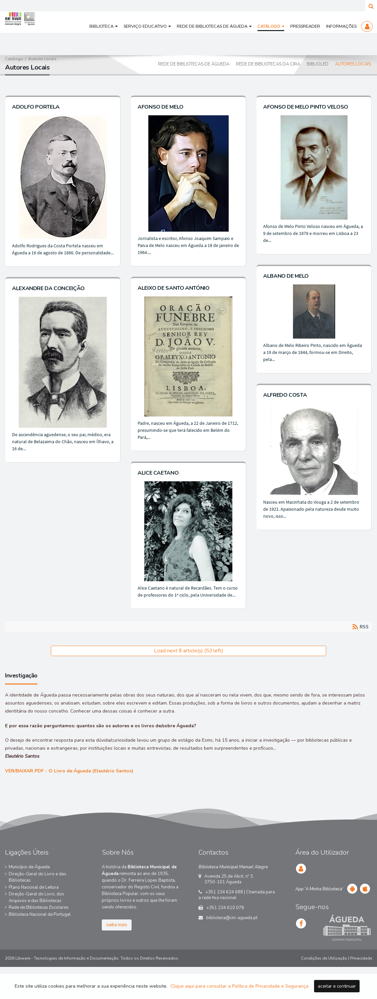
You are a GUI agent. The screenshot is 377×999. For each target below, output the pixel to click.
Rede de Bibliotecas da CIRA (268, 89)
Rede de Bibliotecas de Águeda (193, 89)
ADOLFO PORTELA (36, 131)
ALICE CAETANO (156, 497)
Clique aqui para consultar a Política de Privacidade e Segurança (239, 986)
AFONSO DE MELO (159, 131)
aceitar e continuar (337, 986)
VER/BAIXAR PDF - (69, 795)
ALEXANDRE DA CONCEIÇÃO (48, 320)
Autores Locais (353, 89)
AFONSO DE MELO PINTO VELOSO (302, 131)
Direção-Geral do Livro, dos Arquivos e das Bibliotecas (36, 922)
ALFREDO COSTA (281, 419)
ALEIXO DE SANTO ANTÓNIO (172, 313)
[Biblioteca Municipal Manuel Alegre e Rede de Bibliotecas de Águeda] (36, 34)
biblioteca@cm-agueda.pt (231, 943)
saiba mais (116, 950)
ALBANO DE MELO (282, 300)
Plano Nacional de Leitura (34, 912)
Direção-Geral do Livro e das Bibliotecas (37, 902)
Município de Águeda (29, 892)
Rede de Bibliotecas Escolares (39, 932)
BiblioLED (317, 89)
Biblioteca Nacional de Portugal (40, 939)
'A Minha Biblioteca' (319, 914)
